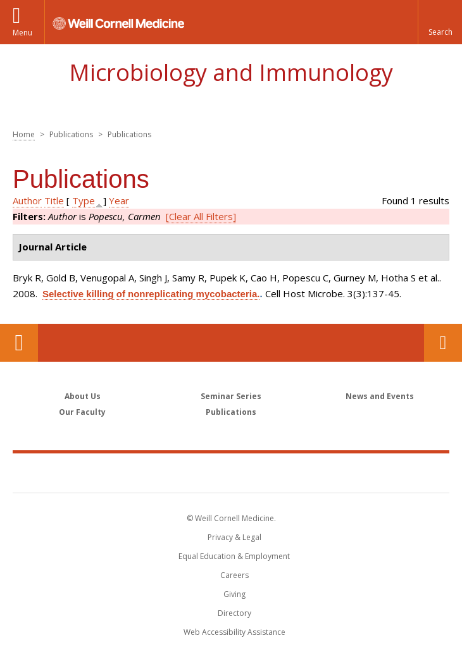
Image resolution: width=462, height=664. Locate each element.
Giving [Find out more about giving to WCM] (234, 594)
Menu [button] (22, 32)
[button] (440, 22)
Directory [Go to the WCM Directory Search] (234, 613)
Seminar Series (231, 396)
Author (27, 200)
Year (119, 200)
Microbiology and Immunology (231, 72)
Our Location (19, 343)
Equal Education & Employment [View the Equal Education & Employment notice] (234, 556)
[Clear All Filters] (201, 216)
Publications (231, 412)
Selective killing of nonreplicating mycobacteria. (150, 293)
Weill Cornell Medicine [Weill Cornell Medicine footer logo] (231, 472)
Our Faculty (82, 412)
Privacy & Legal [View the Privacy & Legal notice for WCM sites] (234, 537)
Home (24, 134)
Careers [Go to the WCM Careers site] (234, 575)
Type (83, 200)
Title (54, 200)
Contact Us (443, 343)
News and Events (380, 396)
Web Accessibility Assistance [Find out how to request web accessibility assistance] (234, 632)
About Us (83, 396)
